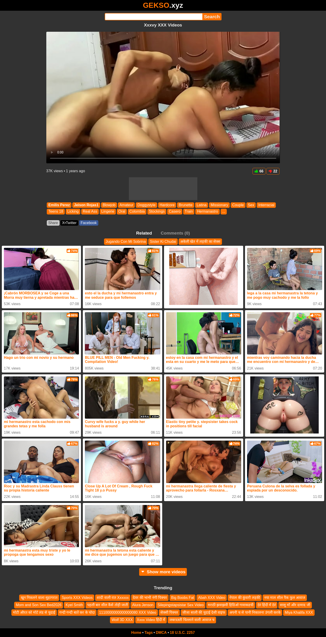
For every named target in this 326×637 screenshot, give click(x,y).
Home (136, 632)
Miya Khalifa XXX (299, 612)
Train (189, 212)
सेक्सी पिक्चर (169, 612)
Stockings (156, 212)
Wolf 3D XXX (122, 620)
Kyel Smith (74, 605)
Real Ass (90, 212)
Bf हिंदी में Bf (267, 605)
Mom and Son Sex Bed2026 (38, 605)
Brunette (185, 205)
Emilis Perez (59, 205)
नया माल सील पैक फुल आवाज (284, 598)
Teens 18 (55, 212)
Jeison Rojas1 (86, 205)
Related (144, 233)
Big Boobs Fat (182, 598)
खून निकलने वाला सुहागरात (39, 598)
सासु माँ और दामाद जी (295, 605)
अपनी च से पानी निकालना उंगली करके (255, 612)
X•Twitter (69, 223)
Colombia (137, 212)
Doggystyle (146, 205)
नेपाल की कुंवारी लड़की (244, 598)
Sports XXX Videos (77, 598)
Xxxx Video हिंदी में (151, 620)
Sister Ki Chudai (163, 241)
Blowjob (108, 205)
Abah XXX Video (211, 598)
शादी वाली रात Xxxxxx (113, 598)
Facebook (89, 223)
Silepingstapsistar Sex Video (181, 605)
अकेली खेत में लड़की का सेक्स (200, 241)
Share (53, 223)
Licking (72, 212)
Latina (201, 205)
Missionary (219, 205)
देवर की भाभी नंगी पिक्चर (150, 598)
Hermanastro (207, 212)
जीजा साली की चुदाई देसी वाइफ (203, 612)
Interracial (266, 205)
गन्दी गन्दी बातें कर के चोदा (77, 612)
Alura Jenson (142, 605)
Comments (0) (175, 233)
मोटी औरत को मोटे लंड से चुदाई (34, 612)
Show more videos (163, 571)
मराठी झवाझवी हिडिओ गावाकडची (230, 605)
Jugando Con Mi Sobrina (126, 241)
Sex (251, 205)
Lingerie (107, 212)
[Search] (154, 16)
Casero (175, 212)
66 (259, 171)
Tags (148, 632)
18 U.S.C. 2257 (182, 632)
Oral (121, 212)
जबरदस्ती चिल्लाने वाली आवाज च (191, 620)
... (223, 212)
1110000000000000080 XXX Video (127, 612)
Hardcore (167, 205)
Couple (238, 205)
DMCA (161, 632)
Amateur (126, 205)
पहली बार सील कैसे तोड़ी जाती (107, 605)
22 (273, 171)
